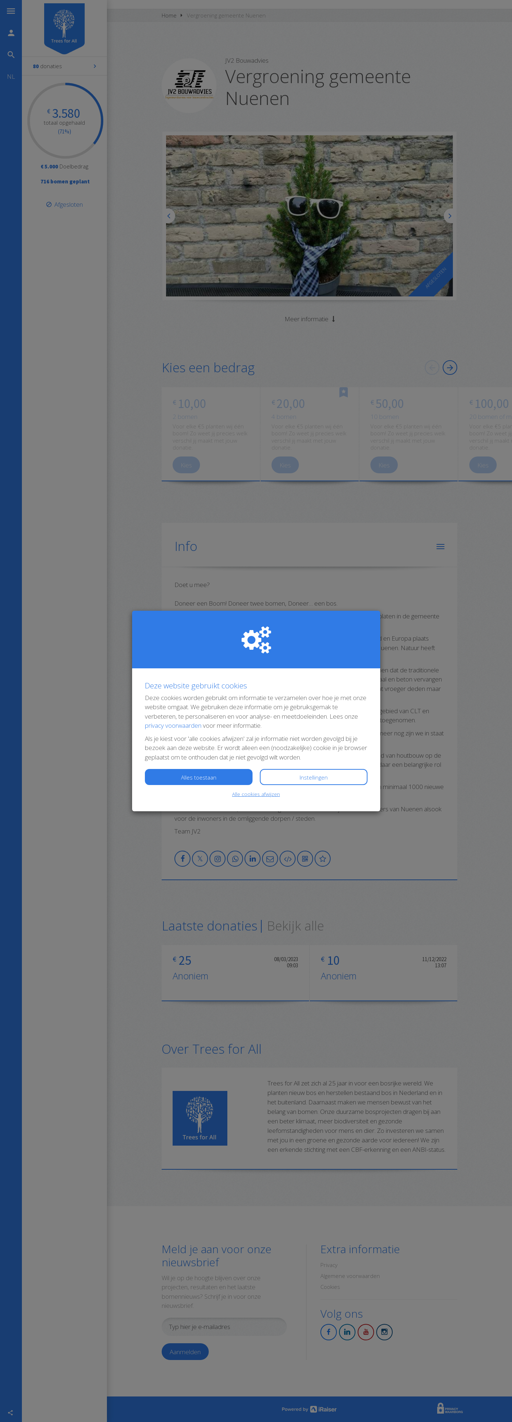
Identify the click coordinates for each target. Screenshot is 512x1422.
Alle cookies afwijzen (256, 793)
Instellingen (314, 777)
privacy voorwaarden (173, 725)
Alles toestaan (198, 777)
